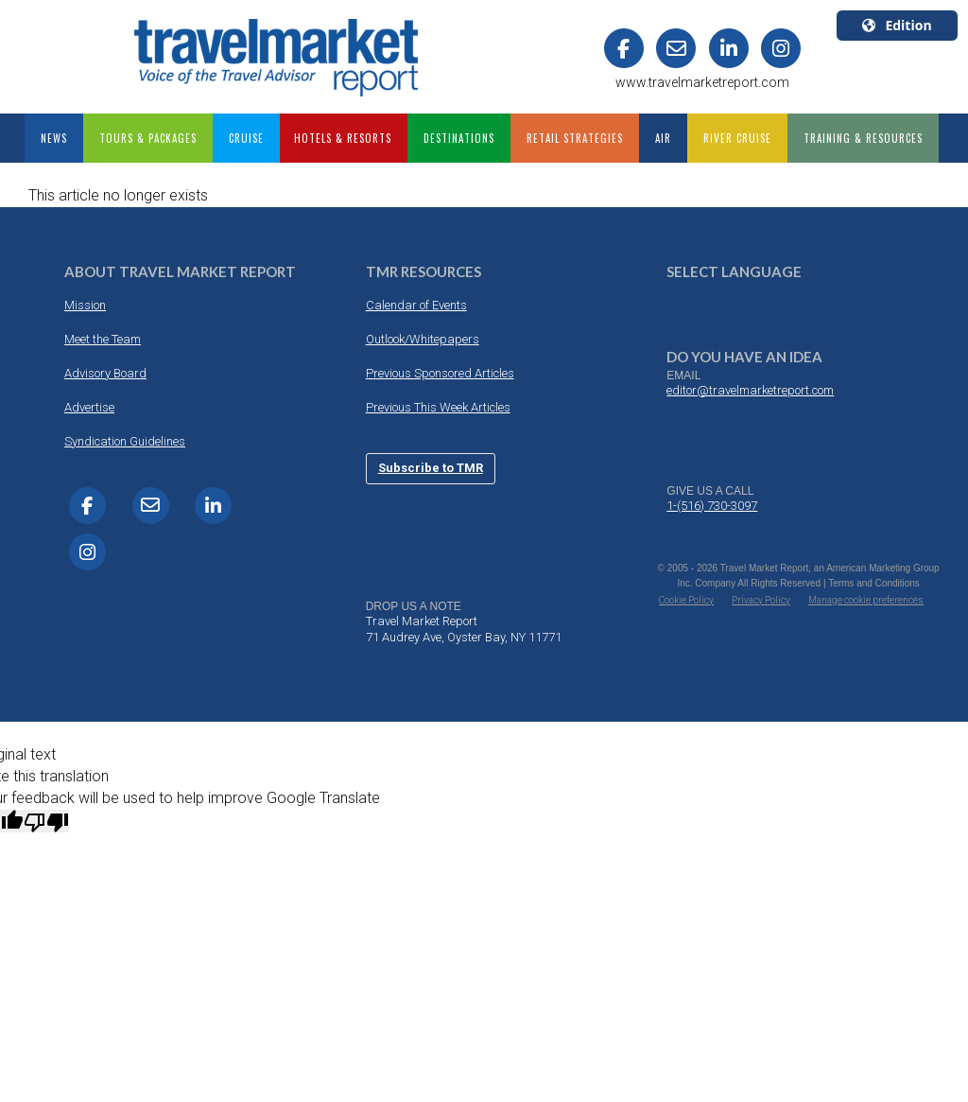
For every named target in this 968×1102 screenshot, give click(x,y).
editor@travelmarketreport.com (750, 390)
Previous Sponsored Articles (440, 373)
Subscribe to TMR (430, 468)
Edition (896, 25)
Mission (85, 305)
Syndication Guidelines (124, 441)
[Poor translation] (46, 821)
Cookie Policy (686, 600)
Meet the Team (102, 339)
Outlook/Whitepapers (422, 339)
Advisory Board (105, 373)
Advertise (89, 407)
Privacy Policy (761, 600)
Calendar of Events (416, 305)
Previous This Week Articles (438, 407)
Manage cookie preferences (866, 600)
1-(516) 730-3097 (711, 506)
